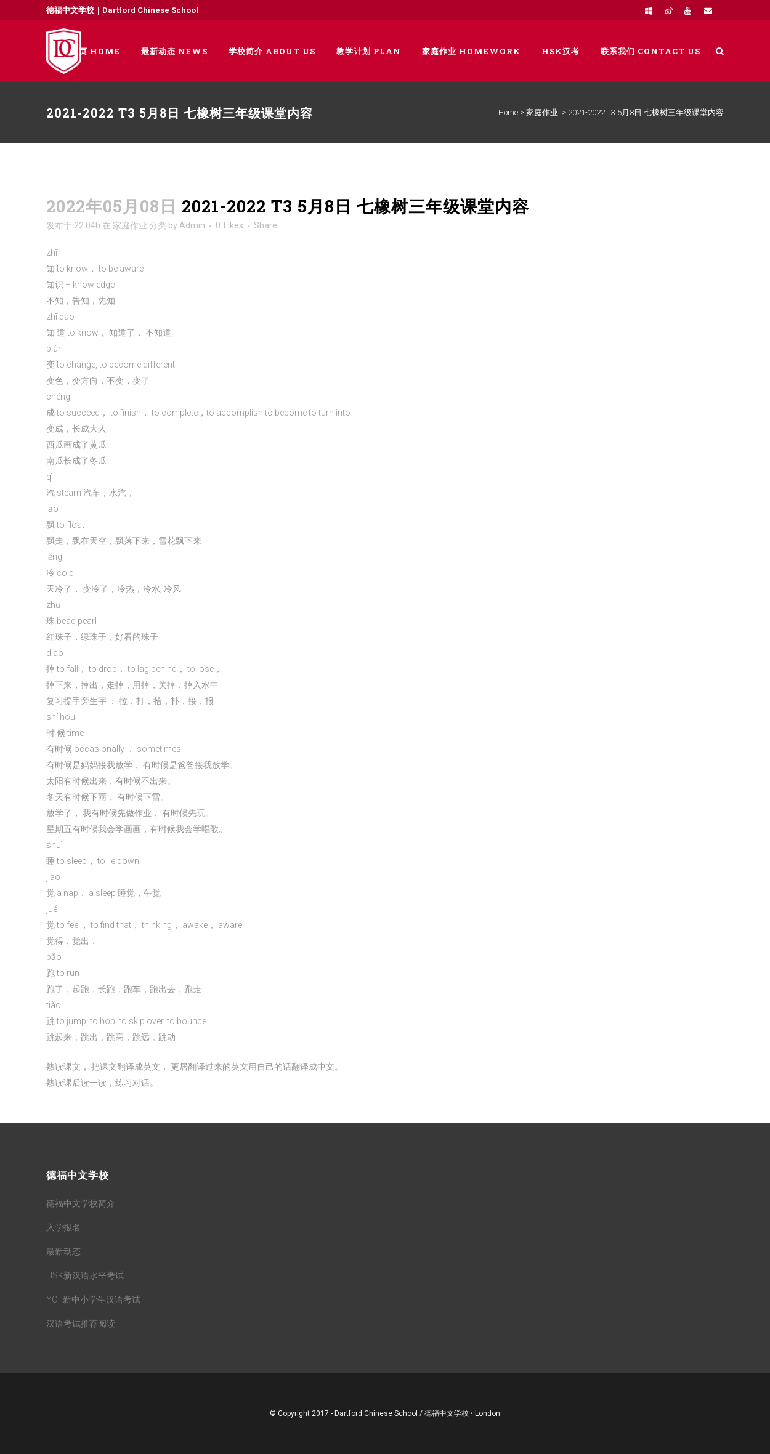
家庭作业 (542, 112)
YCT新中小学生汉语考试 (93, 1299)
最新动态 (63, 1251)
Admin (192, 225)
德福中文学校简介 (80, 1203)
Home (508, 112)
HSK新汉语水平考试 (85, 1275)
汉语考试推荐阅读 (80, 1323)
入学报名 (63, 1227)
